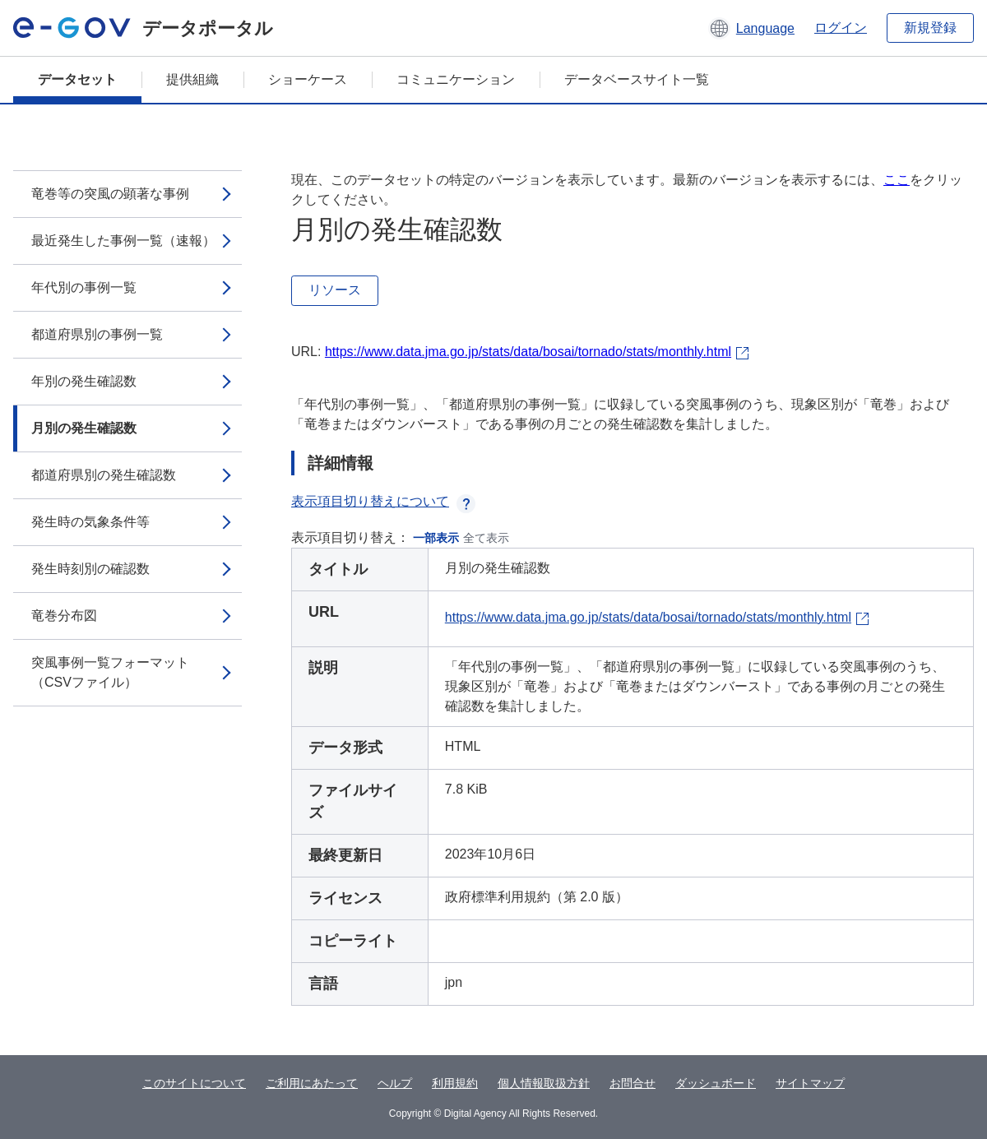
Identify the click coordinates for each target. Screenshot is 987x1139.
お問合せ (632, 1083)
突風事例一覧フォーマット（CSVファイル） (110, 672)
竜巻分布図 (64, 616)
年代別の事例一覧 (84, 287)
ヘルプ (395, 1083)
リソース (334, 290)
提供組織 (192, 79)
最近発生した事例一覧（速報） (123, 241)
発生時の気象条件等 (90, 522)
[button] (751, 28)
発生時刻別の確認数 (90, 569)
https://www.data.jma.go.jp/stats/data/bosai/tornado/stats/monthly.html (528, 352)
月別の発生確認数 (84, 428)
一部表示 (436, 537)
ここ (896, 180)
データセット (77, 79)
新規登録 (930, 28)
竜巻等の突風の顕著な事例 (110, 194)
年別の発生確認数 (84, 381)
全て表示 (486, 537)
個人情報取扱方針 (544, 1083)
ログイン (840, 28)
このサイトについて (194, 1083)
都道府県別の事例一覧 (97, 334)
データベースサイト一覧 (636, 79)
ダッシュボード (715, 1083)
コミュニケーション (455, 79)
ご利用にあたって (312, 1083)
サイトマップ (810, 1083)
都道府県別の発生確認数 (103, 475)
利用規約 (455, 1083)
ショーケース (307, 79)
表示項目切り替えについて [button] (383, 501)
